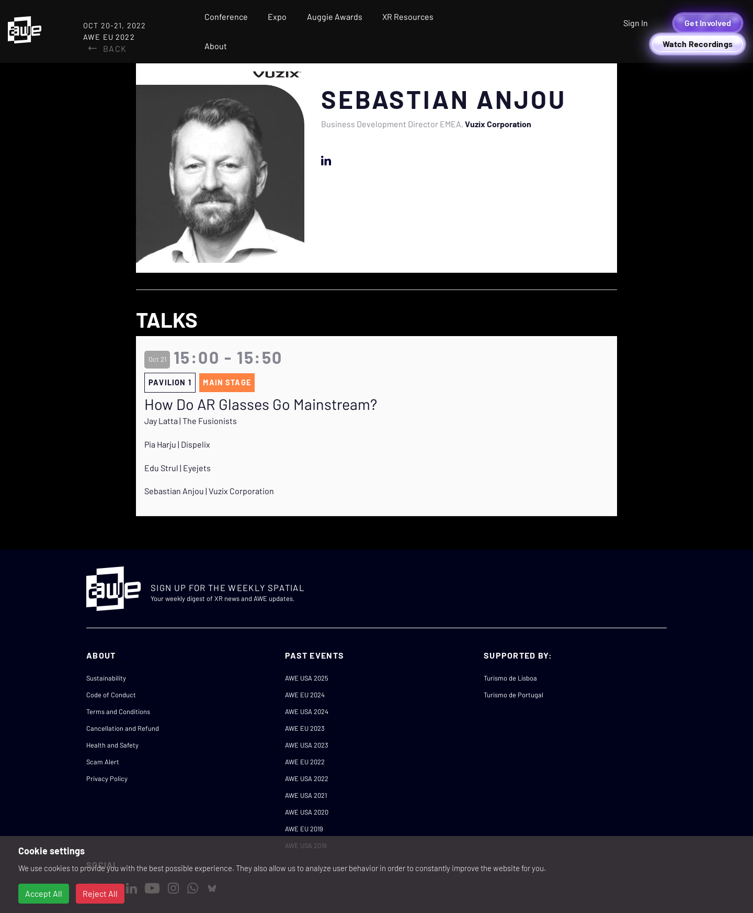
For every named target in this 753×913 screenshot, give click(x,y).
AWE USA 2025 (306, 678)
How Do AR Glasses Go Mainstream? (260, 404)
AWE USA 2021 (306, 795)
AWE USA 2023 (306, 745)
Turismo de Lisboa (510, 678)
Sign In (635, 23)
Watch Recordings (698, 44)
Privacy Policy (107, 778)
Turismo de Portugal (513, 695)
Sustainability (106, 678)
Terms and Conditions (118, 711)
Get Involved (707, 23)
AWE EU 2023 (305, 728)
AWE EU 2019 (304, 829)
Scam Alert (102, 762)
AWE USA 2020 (306, 812)
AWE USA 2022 (306, 778)
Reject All (100, 893)
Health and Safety (112, 745)
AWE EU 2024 (305, 695)
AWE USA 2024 (306, 711)
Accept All (43, 893)
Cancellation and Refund (122, 728)
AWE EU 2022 (305, 762)
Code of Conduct (111, 695)
